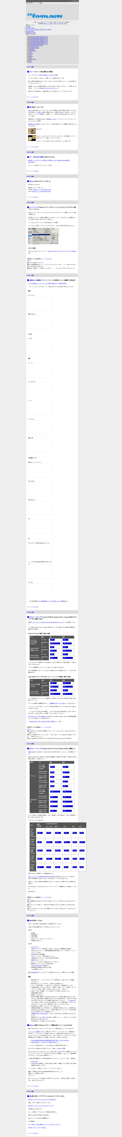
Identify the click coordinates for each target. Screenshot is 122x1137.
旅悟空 (35, 972)
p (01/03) (28, 26)
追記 (78, 1)
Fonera (59, 1048)
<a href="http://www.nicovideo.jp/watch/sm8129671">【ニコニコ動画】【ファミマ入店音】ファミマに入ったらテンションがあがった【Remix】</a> (40, 322)
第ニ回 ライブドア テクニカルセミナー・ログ (41, 1105)
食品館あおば (32, 124)
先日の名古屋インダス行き (46, 75)
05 (36, 36)
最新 (75, 1)
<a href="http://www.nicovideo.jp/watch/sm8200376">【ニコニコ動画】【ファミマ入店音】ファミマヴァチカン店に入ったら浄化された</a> (40, 427)
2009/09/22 (29, 915)
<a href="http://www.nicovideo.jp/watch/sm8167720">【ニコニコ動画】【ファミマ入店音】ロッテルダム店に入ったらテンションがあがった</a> (40, 389)
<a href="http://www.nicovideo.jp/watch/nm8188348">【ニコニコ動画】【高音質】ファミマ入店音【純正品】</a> (40, 303)
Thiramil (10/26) (30, 28)
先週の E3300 (31, 752)
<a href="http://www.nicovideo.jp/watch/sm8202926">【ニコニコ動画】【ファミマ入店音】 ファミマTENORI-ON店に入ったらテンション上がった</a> (40, 508)
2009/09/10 (29, 202)
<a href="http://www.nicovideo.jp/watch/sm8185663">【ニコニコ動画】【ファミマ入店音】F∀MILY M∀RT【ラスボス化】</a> (40, 590)
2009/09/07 (29, 152)
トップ (71, 1)
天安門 (33, 954)
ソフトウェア (34, 207)
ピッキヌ (52, 119)
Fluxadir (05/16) (30, 31)
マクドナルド (35, 947)
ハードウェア (37, 617)
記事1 (39, 112)
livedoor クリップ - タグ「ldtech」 (37, 1127)
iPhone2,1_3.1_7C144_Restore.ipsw (42, 189)
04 (35, 36)
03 (33, 36)
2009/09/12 (29, 275)
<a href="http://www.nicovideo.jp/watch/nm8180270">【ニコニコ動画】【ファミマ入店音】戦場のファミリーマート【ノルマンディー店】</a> (40, 470)
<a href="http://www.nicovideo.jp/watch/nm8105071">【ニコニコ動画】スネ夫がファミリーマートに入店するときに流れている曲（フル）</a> (40, 346)
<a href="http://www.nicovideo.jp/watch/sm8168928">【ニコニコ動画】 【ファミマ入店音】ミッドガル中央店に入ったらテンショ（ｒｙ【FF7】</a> (40, 571)
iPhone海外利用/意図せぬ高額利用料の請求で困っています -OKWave (50, 1040)
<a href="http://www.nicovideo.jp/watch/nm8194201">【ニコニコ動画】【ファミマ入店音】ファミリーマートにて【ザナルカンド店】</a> (40, 551)
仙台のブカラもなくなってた (49, 88)
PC (31, 617)
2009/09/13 (29, 612)
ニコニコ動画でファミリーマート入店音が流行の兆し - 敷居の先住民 (47, 283)
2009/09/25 (29, 1091)
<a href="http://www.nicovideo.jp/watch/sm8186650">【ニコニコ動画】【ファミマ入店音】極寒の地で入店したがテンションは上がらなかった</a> (40, 446)
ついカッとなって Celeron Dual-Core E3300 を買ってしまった (47, 622)
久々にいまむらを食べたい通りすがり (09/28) (38, 29)
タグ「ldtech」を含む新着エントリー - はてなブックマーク (44, 1124)
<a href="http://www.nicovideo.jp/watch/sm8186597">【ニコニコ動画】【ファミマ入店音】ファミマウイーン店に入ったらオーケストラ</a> (40, 371)
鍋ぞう (44, 1017)
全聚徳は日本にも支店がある (39, 1013)
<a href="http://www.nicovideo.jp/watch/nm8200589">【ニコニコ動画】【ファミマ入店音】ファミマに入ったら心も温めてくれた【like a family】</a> (40, 489)
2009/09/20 (29, 743)
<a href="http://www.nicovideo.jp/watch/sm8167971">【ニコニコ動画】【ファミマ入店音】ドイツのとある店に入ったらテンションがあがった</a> (40, 408)
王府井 (33, 960)
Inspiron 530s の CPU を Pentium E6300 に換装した (43, 721)
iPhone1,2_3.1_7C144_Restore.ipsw (41, 191)
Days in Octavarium (37, 965)
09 (42, 36)
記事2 (43, 112)
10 (44, 36)
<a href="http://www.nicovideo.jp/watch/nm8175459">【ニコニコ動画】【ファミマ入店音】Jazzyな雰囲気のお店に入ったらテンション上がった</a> (40, 526)
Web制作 (41, 157)
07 (39, 36)
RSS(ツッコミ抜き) (58, 23)
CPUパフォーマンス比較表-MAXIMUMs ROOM (41, 876)
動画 (39, 280)
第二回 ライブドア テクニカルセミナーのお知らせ (42, 1099)
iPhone (32, 181)
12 (47, 36)
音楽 (31, 280)
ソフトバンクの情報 (33, 1031)
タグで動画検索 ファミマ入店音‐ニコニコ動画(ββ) (52, 601)
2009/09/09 (29, 176)
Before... (29, 260)
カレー (32, 72)
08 (41, 36)
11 (45, 36)
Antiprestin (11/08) (31, 32)
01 (30, 36)
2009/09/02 (29, 66)
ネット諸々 (33, 157)
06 (38, 36)
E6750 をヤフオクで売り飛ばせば (37, 716)
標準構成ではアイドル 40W (57, 703)
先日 (29, 110)
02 (32, 36)
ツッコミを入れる (33, 97)
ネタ (35, 280)
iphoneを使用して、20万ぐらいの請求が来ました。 (45, 1042)
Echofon (33, 1061)
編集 (33, 66)
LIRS (65, 23)
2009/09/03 (29, 102)
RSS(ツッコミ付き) (48, 23)
